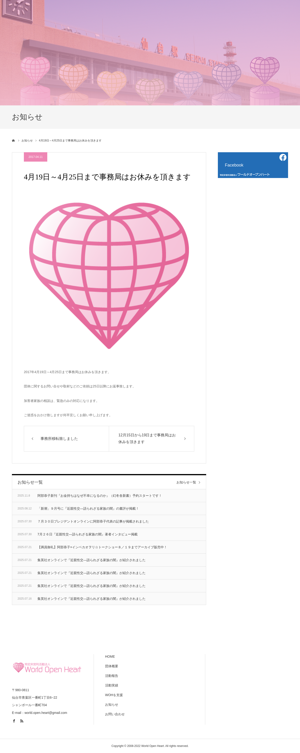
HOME (110, 656)
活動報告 (111, 676)
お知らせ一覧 (186, 482)
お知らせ (111, 704)
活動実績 (111, 685)
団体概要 (111, 666)
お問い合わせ (115, 714)
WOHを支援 (114, 695)
